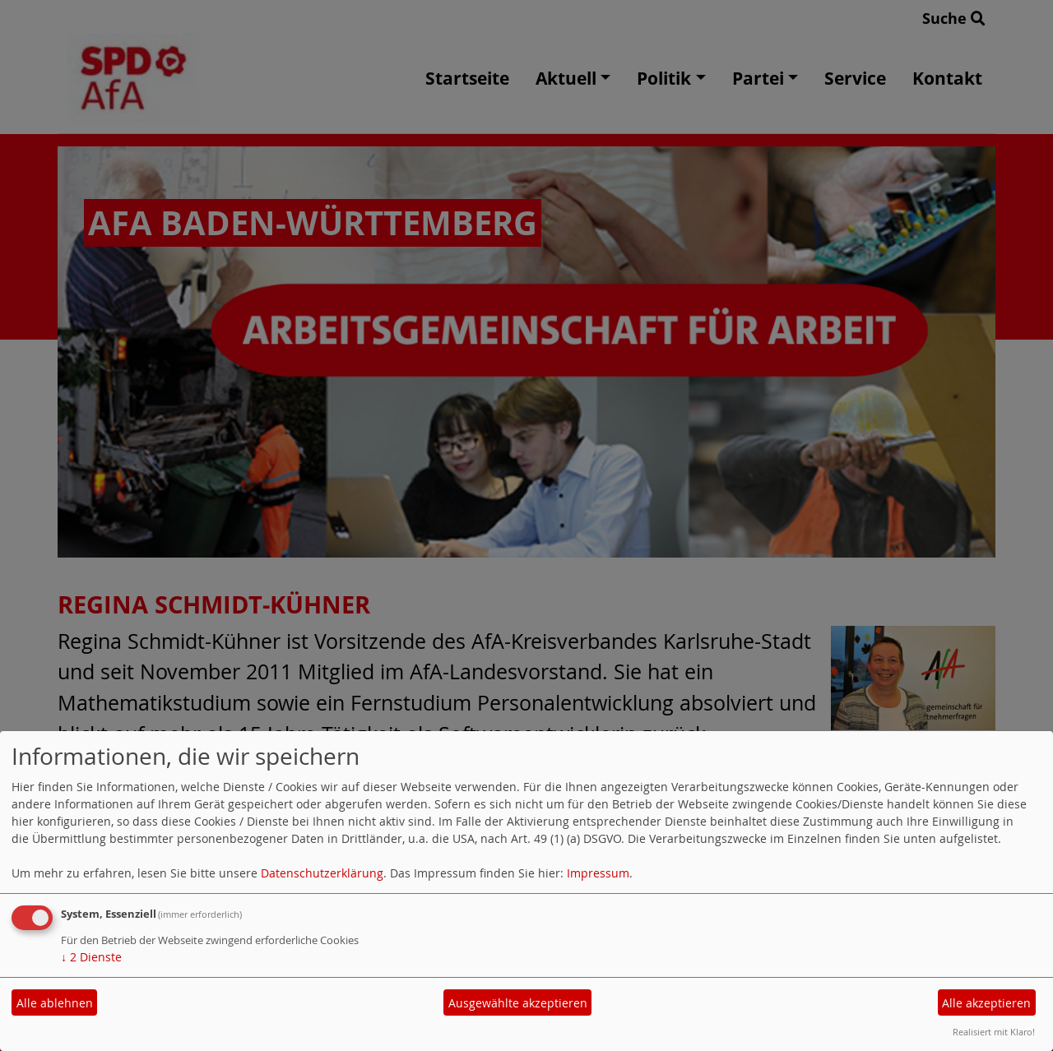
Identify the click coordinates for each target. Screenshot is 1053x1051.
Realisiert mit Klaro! (994, 1032)
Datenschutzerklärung (322, 873)
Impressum (598, 873)
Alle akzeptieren (986, 1003)
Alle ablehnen (54, 1003)
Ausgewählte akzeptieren (517, 1003)
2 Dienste (91, 957)
